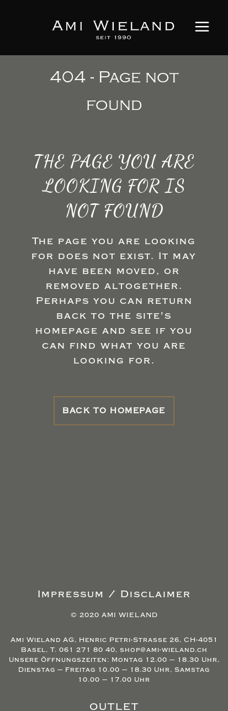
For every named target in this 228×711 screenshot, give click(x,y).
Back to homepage (114, 410)
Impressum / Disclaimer (114, 594)
